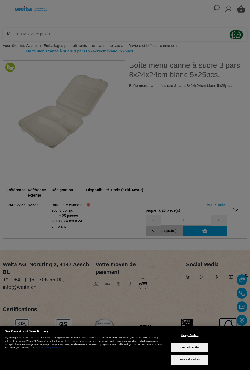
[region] (125, 348)
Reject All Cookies (189, 347)
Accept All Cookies (189, 359)
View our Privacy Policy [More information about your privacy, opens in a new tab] (47, 348)
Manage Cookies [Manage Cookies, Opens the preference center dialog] (189, 335)
